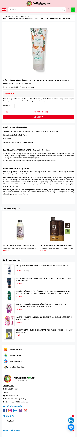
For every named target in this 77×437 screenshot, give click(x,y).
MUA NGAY (38, 117)
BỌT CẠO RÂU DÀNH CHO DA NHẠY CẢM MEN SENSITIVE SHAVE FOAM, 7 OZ (42, 266)
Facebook (10, 421)
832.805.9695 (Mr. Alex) (17, 399)
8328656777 (13, 389)
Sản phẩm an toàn (15, 355)
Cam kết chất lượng (16, 349)
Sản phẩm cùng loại (11, 209)
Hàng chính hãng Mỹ (16, 361)
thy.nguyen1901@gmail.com (18, 402)
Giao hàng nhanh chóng (17, 367)
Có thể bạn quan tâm (12, 260)
